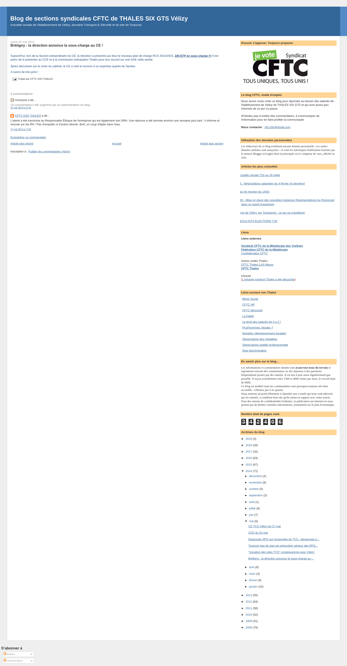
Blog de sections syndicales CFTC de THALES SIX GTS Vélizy (99, 18)
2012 (249, 601)
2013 (249, 595)
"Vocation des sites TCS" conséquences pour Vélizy (281, 552)
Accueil (116, 143)
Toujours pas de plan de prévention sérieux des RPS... (283, 545)
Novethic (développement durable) (264, 333)
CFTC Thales (250, 268)
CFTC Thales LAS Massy (257, 264)
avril (252, 567)
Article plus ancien (212, 143)
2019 (249, 438)
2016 (249, 458)
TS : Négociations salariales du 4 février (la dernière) (271, 183)
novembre (255, 482)
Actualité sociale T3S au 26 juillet (259, 175)
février (253, 580)
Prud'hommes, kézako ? (257, 327)
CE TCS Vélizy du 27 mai (264, 526)
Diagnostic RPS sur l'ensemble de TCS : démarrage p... (283, 539)
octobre (254, 489)
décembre (255, 476)
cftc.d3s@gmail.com (277, 127)
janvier (253, 586)
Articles (9, 654)
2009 (249, 621)
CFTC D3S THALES (28, 115)
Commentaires (13, 660)
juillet (252, 508)
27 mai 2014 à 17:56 (20, 129)
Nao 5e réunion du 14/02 (254, 191)
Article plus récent (21, 143)
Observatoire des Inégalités (259, 339)
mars (252, 573)
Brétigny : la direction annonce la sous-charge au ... (281, 558)
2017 (249, 451)
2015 (249, 464)
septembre (256, 495)
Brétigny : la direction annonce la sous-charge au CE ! (56, 45)
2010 (249, 614)
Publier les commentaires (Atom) (49, 151)
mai (251, 521)
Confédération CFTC (254, 253)
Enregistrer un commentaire (28, 137)
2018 (249, 445)
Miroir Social (250, 299)
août (252, 502)
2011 (249, 608)
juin (251, 514)
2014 (249, 471)
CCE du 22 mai (258, 532)
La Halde (248, 316)
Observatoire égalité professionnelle (265, 344)
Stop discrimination (254, 350)
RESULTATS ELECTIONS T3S (257, 221)
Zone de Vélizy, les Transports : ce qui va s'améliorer (271, 212)
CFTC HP (248, 304)
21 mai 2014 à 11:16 (20, 108)
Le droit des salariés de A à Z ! (261, 321)
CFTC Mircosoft (252, 310)
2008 (249, 627)
